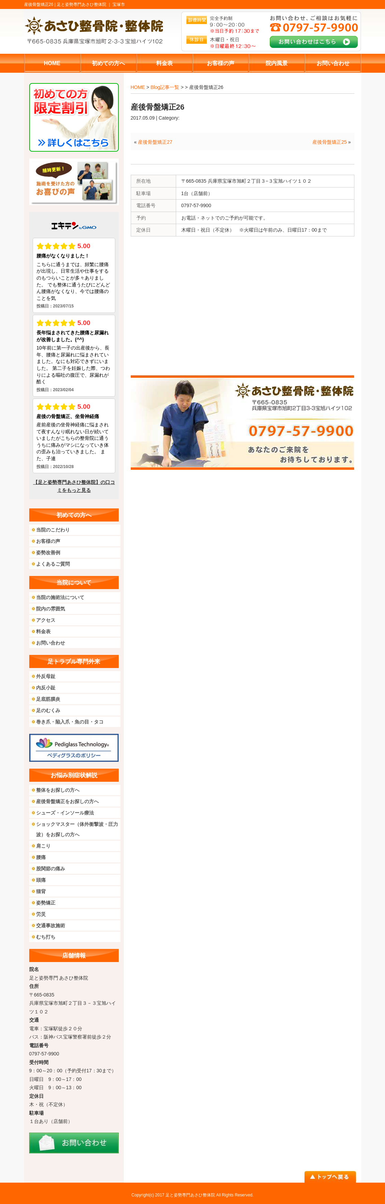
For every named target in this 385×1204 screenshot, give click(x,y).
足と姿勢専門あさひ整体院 (190, 1195)
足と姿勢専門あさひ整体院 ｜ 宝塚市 (91, 4)
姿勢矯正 (45, 902)
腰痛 (41, 857)
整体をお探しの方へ (57, 790)
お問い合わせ (50, 643)
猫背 (41, 891)
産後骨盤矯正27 (155, 142)
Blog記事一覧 (164, 87)
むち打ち (45, 937)
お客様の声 (48, 541)
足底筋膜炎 (48, 699)
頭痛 (41, 880)
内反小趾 (45, 687)
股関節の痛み (50, 868)
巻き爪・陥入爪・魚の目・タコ (70, 722)
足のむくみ (48, 710)
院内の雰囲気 (50, 608)
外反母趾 (45, 676)
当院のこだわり (53, 530)
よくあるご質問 (53, 564)
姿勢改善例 (48, 552)
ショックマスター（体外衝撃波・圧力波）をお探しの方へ (77, 829)
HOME (138, 87)
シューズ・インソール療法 (65, 813)
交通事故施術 (50, 925)
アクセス (45, 620)
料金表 (43, 631)
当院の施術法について (60, 597)
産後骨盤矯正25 (329, 142)
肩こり (43, 846)
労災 (41, 914)
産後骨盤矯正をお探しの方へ (67, 801)
